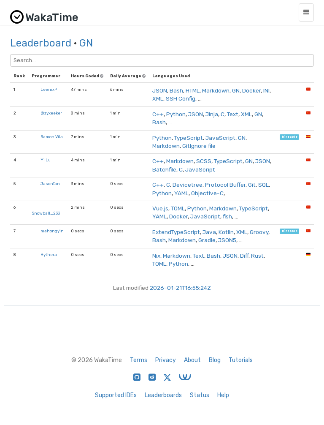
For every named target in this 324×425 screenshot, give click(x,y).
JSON (159, 90)
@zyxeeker (51, 113)
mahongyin (52, 231)
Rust (257, 255)
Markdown (216, 90)
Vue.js (160, 208)
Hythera (48, 254)
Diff (244, 255)
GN (86, 43)
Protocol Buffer (225, 184)
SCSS (203, 161)
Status (199, 395)
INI (266, 90)
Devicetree (187, 184)
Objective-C (207, 193)
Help (223, 395)
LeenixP (48, 89)
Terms (138, 360)
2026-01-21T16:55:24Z (180, 287)
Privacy (165, 360)
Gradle (207, 240)
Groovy (259, 232)
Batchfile (164, 169)
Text (232, 114)
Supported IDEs (116, 395)
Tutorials (241, 360)
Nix (156, 255)
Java (209, 232)
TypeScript (188, 137)
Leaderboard (40, 43)
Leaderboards (163, 395)
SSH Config (180, 98)
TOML (178, 208)
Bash (176, 90)
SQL (263, 184)
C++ (158, 114)
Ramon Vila (51, 136)
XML (157, 98)
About (192, 360)
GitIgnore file (199, 145)
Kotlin (226, 232)
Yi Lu (45, 160)
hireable (289, 137)
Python (176, 114)
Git (252, 184)
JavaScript (220, 137)
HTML (193, 90)
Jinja (211, 114)
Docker (251, 90)
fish (227, 216)
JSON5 (227, 240)
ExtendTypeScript (176, 232)
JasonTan (50, 183)
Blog (215, 360)
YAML (181, 193)
